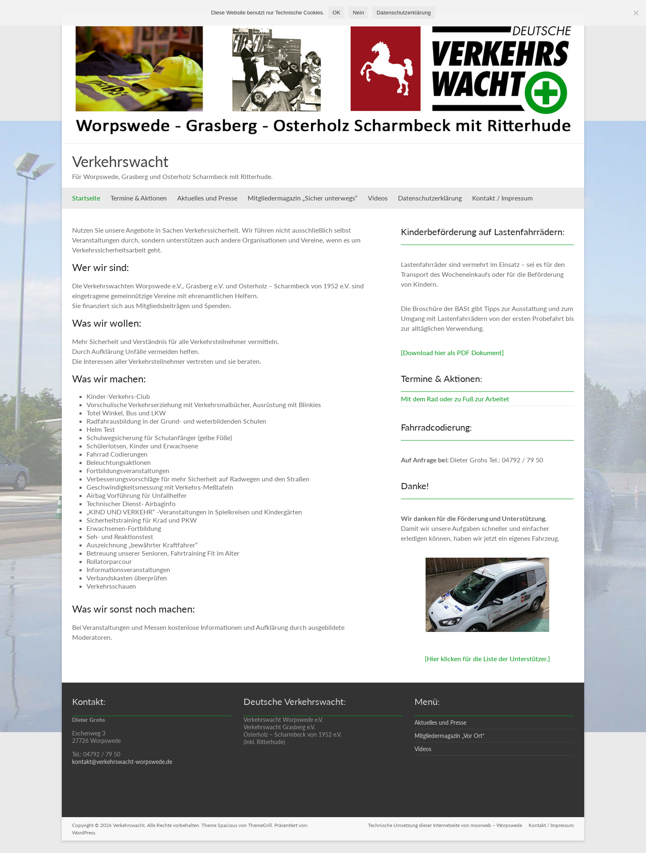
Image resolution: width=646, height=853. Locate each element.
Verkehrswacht (120, 161)
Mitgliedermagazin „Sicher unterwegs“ (303, 198)
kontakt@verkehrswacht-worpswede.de (122, 761)
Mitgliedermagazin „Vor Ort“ (449, 735)
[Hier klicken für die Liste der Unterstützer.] (487, 658)
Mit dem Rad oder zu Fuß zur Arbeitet (455, 399)
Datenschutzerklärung (430, 198)
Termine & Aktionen (138, 198)
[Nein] (636, 13)
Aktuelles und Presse (207, 198)
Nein (358, 12)
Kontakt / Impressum (502, 198)
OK (336, 12)
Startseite (86, 198)
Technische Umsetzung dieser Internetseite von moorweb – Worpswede (445, 825)
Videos (378, 198)
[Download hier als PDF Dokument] (452, 352)
